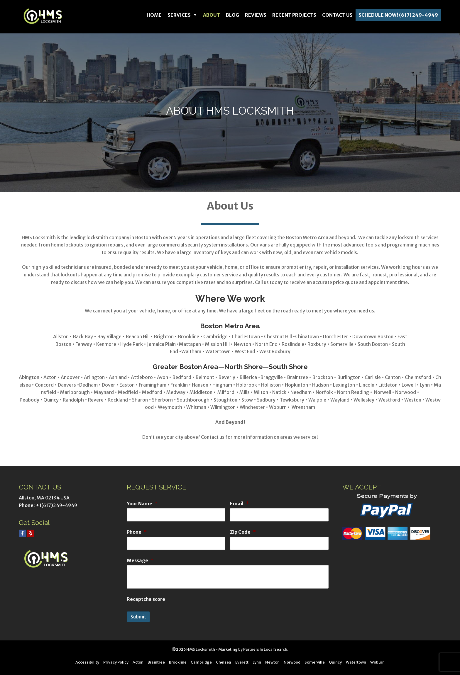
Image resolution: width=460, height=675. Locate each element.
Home (154, 15)
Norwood (292, 662)
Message (140, 560)
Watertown (356, 662)
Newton (272, 662)
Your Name (142, 503)
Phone (137, 532)
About (211, 15)
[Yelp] (30, 533)
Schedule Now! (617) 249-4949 (398, 15)
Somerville (315, 662)
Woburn (377, 662)
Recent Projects (294, 15)
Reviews (255, 15)
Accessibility (87, 662)
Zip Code (243, 532)
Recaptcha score (146, 599)
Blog (232, 15)
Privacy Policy (115, 662)
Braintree (156, 662)
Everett (241, 662)
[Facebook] (22, 533)
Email (239, 503)
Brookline (178, 662)
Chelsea (223, 662)
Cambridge (201, 662)
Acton (138, 662)
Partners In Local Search (265, 649)
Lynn (257, 662)
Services (179, 15)
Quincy (335, 662)
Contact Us (337, 15)
